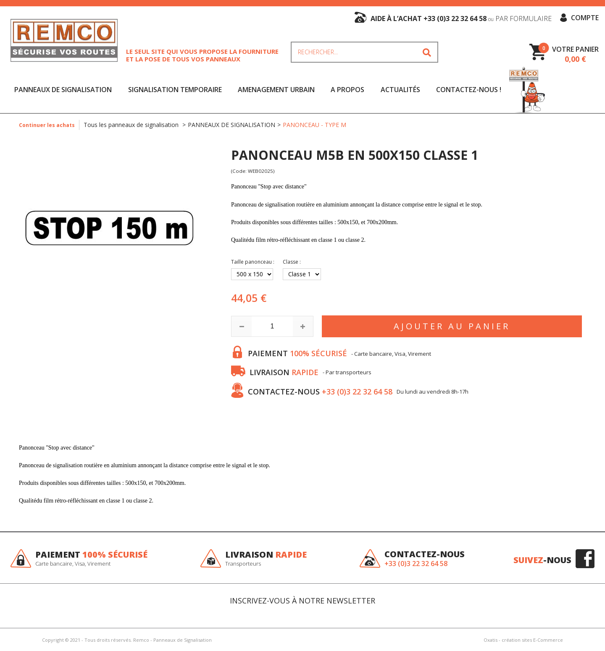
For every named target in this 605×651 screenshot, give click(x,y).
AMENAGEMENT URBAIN (276, 89)
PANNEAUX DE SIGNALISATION (63, 89)
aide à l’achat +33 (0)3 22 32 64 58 (461, 18)
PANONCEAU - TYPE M (314, 125)
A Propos (347, 89)
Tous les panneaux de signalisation (132, 125)
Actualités (400, 89)
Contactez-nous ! (468, 89)
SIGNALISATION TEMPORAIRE (175, 89)
